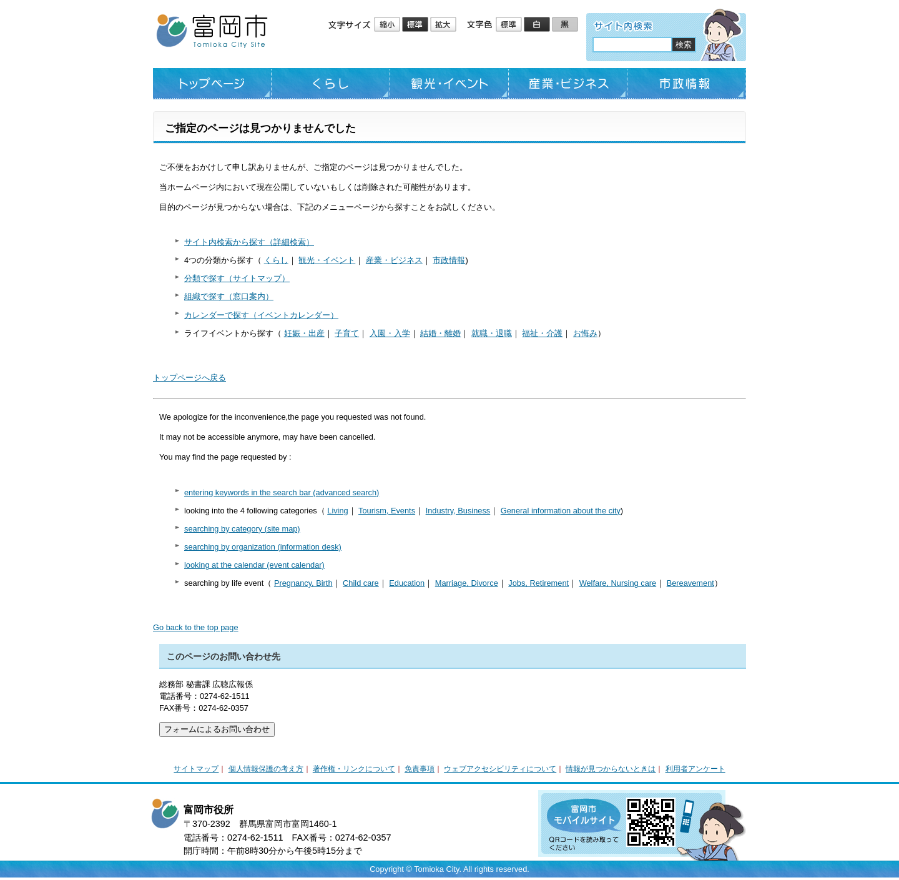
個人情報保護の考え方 (265, 769)
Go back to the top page (195, 627)
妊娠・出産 (304, 333)
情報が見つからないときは (611, 769)
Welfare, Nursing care (618, 583)
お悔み (585, 333)
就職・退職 (491, 333)
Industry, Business (458, 510)
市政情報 (686, 83)
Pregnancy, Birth (303, 583)
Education (407, 583)
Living (337, 510)
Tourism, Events (386, 510)
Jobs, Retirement (538, 583)
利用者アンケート (695, 769)
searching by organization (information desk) (262, 546)
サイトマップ (196, 769)
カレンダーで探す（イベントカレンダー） (261, 315)
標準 (416, 25)
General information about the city (561, 510)
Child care (361, 583)
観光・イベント (449, 83)
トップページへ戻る (189, 377)
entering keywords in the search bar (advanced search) (281, 492)
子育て (347, 333)
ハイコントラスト (538, 25)
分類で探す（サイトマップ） (237, 278)
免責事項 (420, 769)
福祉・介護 (542, 333)
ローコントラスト (566, 25)
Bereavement (690, 583)
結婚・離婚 (440, 333)
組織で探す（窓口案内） (228, 296)
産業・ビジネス (568, 83)
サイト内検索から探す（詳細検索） (249, 242)
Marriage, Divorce (466, 583)
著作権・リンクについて (354, 769)
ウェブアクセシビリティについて (500, 769)
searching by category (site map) (242, 528)
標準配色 (510, 25)
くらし (331, 83)
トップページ (212, 83)
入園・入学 (390, 333)
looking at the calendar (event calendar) (254, 565)
